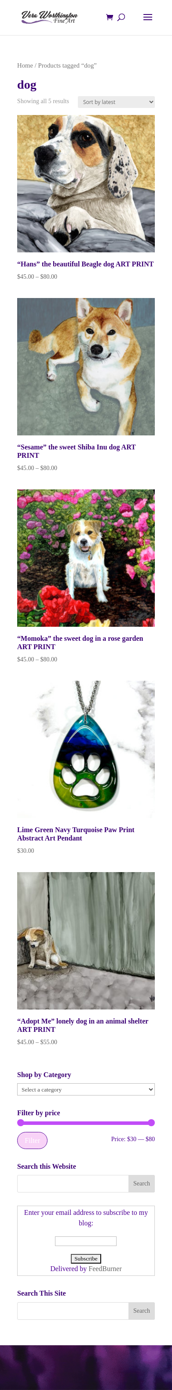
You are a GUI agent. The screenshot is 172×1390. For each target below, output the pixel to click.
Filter (32, 1140)
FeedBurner (105, 1268)
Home (25, 65)
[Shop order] (116, 102)
